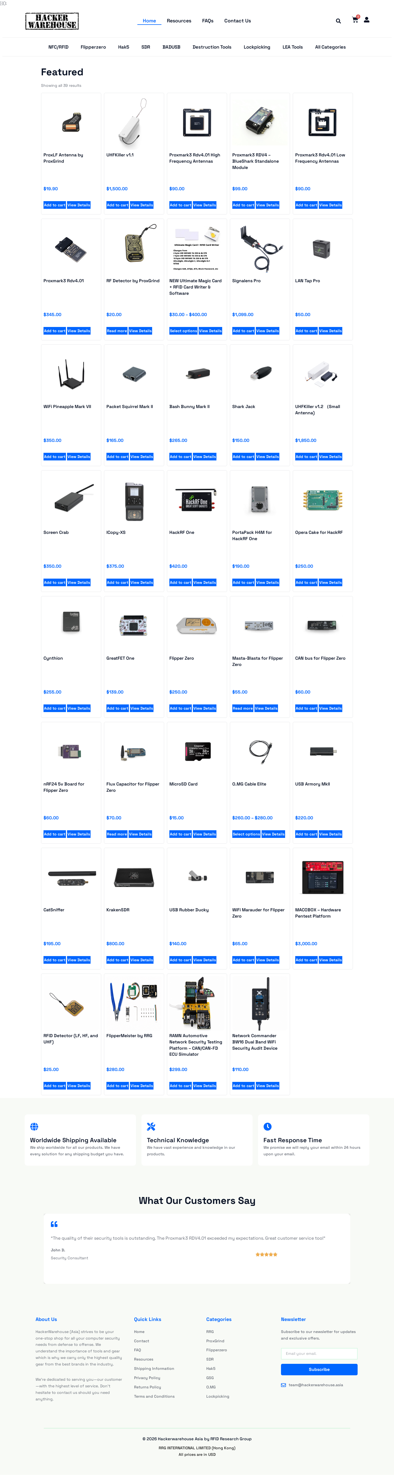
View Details (79, 206)
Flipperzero (93, 48)
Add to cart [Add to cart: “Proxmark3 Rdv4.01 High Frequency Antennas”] (180, 206)
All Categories (330, 48)
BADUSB (171, 48)
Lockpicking (257, 48)
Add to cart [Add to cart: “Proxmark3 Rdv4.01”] (54, 331)
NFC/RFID (58, 48)
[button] (337, 21)
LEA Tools (293, 48)
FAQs (208, 21)
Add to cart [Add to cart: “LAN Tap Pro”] (306, 331)
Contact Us (238, 21)
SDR (145, 48)
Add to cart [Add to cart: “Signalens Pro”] (243, 331)
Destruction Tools (212, 48)
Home (149, 21)
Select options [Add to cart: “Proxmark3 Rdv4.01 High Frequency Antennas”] (246, 835)
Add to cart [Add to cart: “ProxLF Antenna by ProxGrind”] (54, 206)
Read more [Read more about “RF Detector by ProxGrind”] (117, 331)
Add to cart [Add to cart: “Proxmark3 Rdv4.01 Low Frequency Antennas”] (306, 206)
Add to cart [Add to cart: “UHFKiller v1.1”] (117, 206)
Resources (179, 21)
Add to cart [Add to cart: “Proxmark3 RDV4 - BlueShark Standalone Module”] (243, 206)
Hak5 (123, 48)
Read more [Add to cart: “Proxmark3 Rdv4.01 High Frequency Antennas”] (243, 709)
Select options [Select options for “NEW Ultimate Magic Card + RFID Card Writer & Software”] (183, 331)
